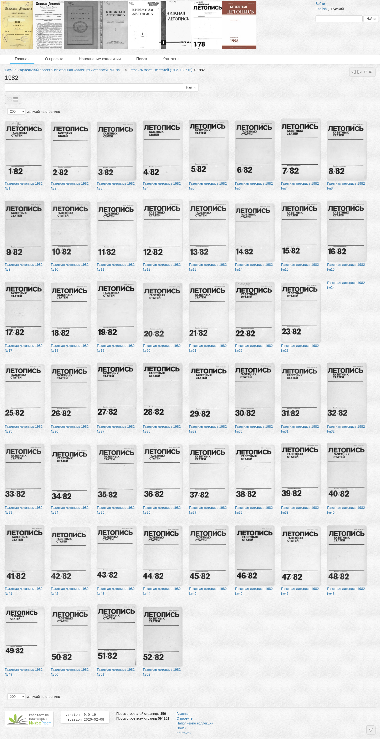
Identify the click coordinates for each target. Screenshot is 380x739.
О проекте (54, 59)
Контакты (170, 59)
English (321, 9)
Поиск (141, 59)
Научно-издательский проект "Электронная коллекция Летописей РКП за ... (64, 70)
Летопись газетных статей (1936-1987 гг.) (160, 70)
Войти (320, 4)
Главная (22, 59)
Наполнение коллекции (100, 59)
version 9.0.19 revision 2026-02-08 (84, 717)
